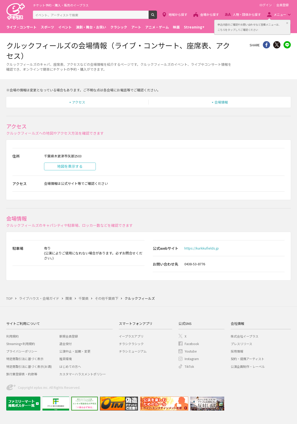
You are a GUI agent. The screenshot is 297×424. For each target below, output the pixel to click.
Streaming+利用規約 (20, 343)
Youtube (191, 351)
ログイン (265, 5)
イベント (65, 27)
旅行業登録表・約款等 (21, 374)
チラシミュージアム (133, 351)
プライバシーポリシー (21, 351)
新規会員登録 (68, 336)
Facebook (192, 343)
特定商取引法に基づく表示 (25, 358)
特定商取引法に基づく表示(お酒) (29, 366)
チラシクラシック (131, 343)
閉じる (287, 23)
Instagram (192, 358)
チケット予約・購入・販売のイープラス (61, 5)
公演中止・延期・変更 (74, 351)
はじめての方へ (70, 366)
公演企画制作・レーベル (248, 366)
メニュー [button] (280, 14)
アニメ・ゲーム (157, 27)
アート (136, 27)
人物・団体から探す (247, 14)
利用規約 (12, 336)
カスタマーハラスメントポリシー (82, 374)
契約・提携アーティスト (247, 358)
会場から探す (209, 14)
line (287, 44)
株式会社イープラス (244, 336)
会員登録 (282, 5)
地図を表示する (70, 166)
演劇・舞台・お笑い (91, 27)
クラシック (118, 27)
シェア (266, 44)
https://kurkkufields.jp (201, 248)
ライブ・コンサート (21, 27)
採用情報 (237, 351)
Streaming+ (194, 27)
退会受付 (65, 343)
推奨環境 (65, 358)
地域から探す (178, 14)
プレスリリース (241, 343)
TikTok (189, 366)
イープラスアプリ (131, 336)
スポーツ (47, 27)
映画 (176, 27)
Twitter (276, 44)
